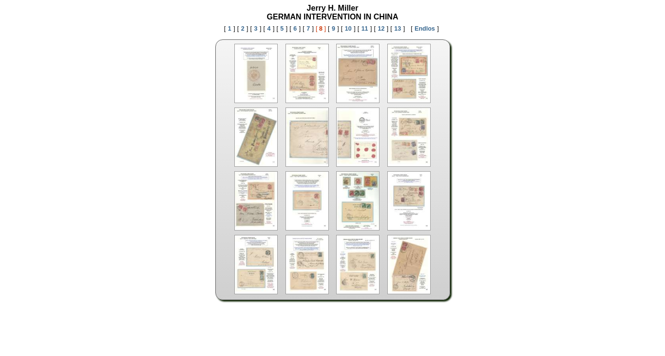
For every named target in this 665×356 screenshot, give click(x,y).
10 (348, 28)
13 (397, 28)
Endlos (425, 28)
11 (364, 28)
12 (381, 28)
